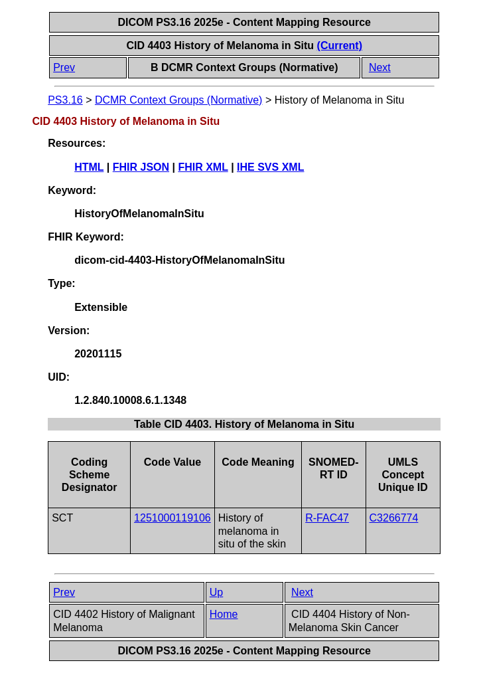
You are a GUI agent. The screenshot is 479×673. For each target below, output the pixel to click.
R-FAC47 (327, 518)
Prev (64, 67)
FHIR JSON (141, 167)
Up (216, 592)
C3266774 (394, 518)
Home (224, 614)
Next (380, 67)
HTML (88, 167)
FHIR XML (203, 167)
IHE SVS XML (270, 167)
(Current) (339, 45)
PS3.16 (65, 100)
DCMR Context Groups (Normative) (179, 100)
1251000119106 (172, 518)
